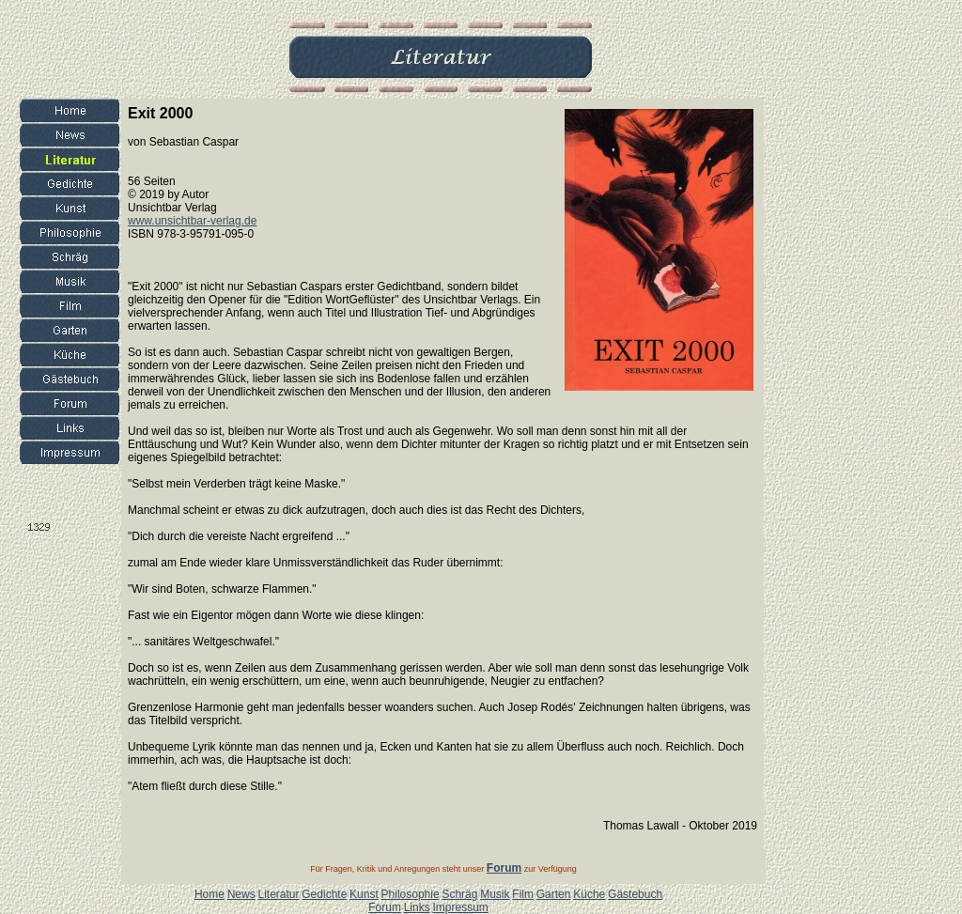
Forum (384, 907)
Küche (589, 894)
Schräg (459, 894)
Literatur (278, 894)
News (241, 894)
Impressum (460, 907)
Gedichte (324, 894)
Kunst (364, 894)
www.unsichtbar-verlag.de (192, 220)
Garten (553, 894)
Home (209, 894)
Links (417, 907)
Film (523, 894)
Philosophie (410, 894)
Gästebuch (635, 894)
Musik (494, 894)
